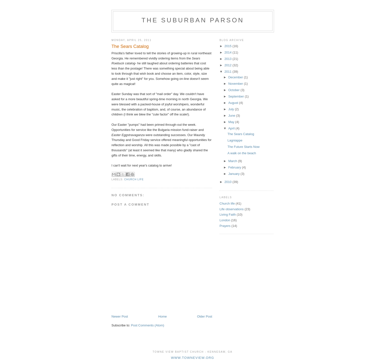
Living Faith (228, 214)
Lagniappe (234, 140)
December (236, 77)
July (231, 109)
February (235, 167)
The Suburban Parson (192, 20)
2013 (228, 59)
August (233, 103)
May (231, 122)
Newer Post (119, 316)
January (234, 174)
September (236, 96)
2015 (228, 46)
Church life (134, 179)
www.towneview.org (192, 358)
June (232, 115)
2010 (228, 182)
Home (162, 316)
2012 (228, 65)
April (232, 128)
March (233, 161)
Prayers (225, 226)
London (225, 220)
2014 (228, 52)
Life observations (232, 209)
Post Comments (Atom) (147, 325)
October (234, 90)
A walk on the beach (241, 153)
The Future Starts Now (243, 147)
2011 (228, 71)
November (236, 83)
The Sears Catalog (240, 134)
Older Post (204, 316)
